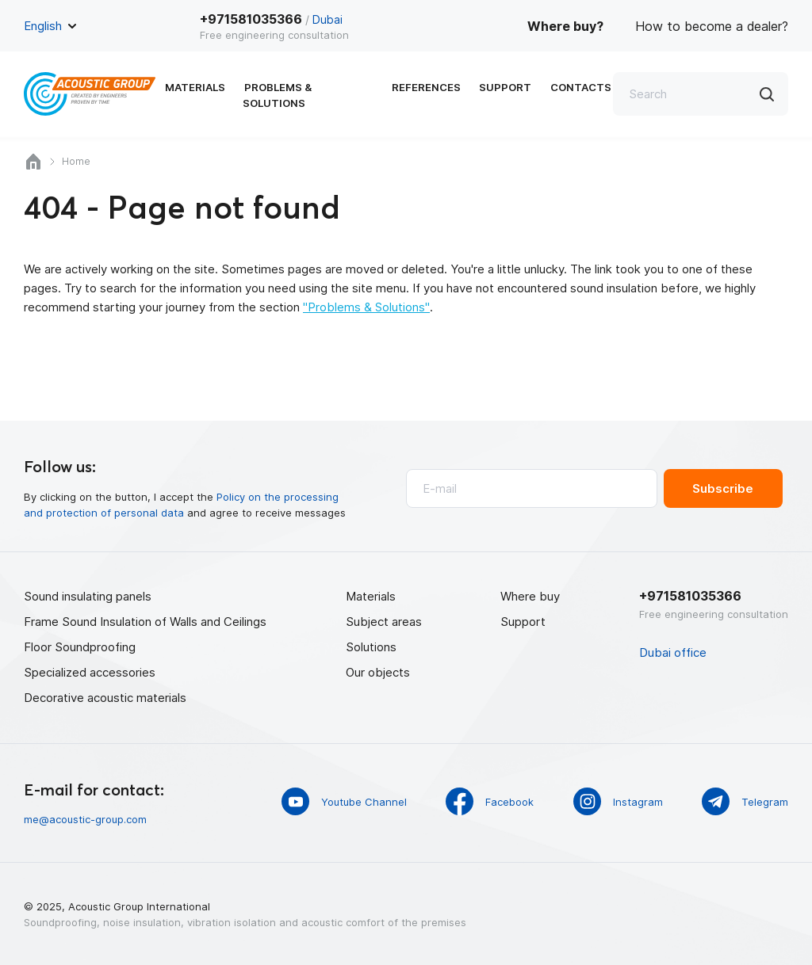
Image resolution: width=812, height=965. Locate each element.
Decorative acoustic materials (105, 696)
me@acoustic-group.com (85, 818)
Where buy (530, 595)
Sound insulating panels (87, 595)
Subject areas (384, 620)
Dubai (327, 19)
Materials (195, 95)
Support (500, 95)
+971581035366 (251, 19)
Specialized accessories (89, 671)
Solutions (371, 646)
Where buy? (565, 26)
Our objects (378, 671)
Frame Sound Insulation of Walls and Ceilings (145, 620)
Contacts (572, 95)
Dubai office (673, 651)
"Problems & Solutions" (366, 307)
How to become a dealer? (711, 26)
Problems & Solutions (307, 95)
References (423, 95)
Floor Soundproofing (80, 646)
